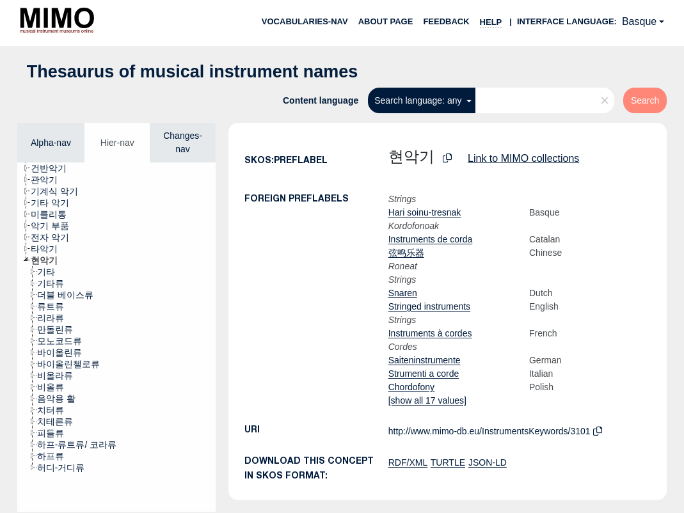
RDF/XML (407, 462)
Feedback (446, 21)
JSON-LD (487, 462)
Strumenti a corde (423, 373)
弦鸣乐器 (406, 253)
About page (385, 21)
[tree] (116, 337)
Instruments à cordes (430, 333)
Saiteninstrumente (424, 360)
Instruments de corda (430, 239)
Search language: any (419, 100)
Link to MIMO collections (523, 158)
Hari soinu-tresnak (424, 212)
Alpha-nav (51, 143)
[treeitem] (54, 168)
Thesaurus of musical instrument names (192, 71)
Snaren (402, 293)
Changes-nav (182, 142)
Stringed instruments (429, 306)
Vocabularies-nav (305, 21)
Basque (639, 21)
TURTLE (448, 462)
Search (645, 100)
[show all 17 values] (427, 400)
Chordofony (411, 387)
